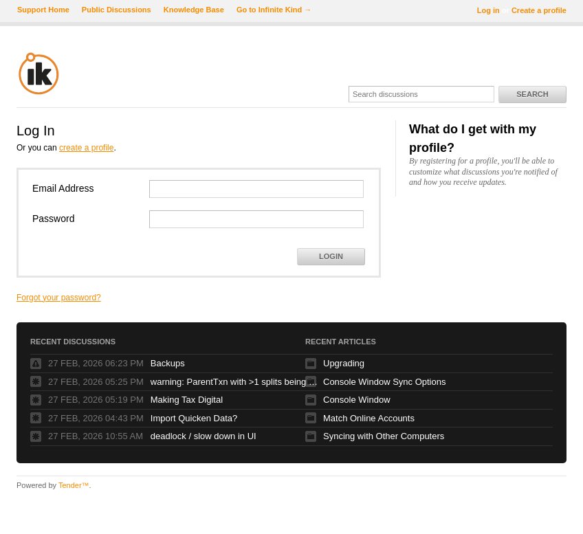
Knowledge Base (194, 9)
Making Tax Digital (187, 399)
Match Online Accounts (369, 418)
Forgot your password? (58, 297)
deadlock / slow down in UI (203, 436)
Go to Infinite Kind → (273, 9)
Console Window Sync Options (384, 382)
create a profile (86, 148)
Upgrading (343, 363)
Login (331, 256)
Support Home (43, 9)
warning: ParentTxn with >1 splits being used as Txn (236, 382)
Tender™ (73, 485)
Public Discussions (116, 9)
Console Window (356, 399)
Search (532, 94)
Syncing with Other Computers (383, 436)
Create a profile (539, 10)
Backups (168, 363)
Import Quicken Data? (194, 418)
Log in (488, 10)
